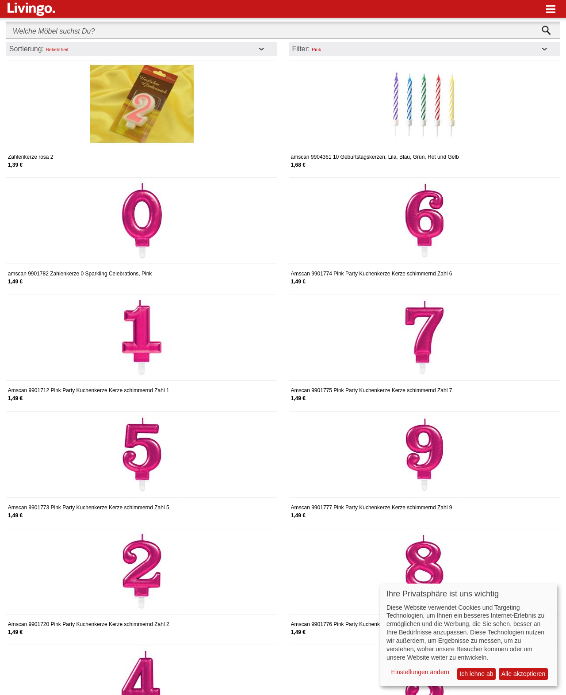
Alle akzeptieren (523, 673)
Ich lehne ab (476, 673)
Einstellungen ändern (420, 672)
